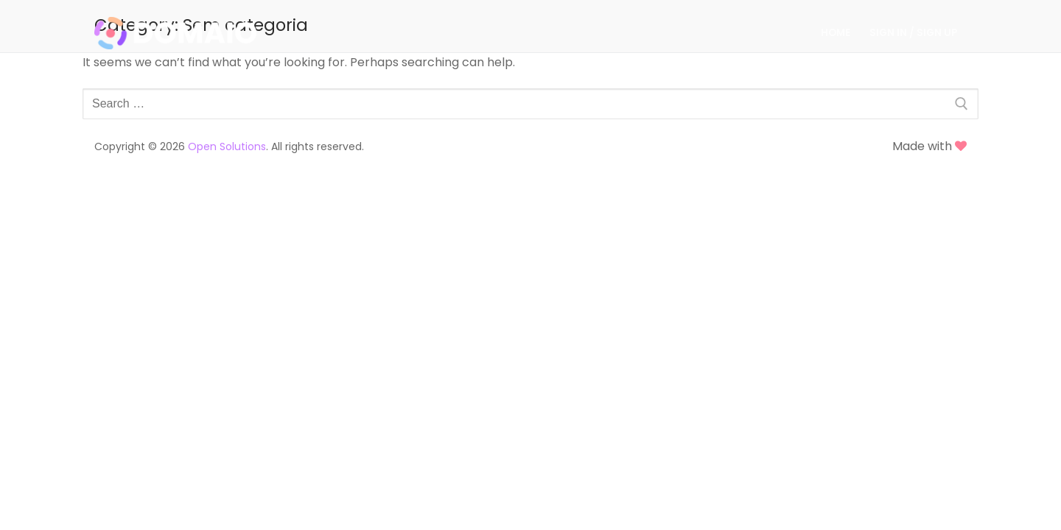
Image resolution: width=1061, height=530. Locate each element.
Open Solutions (227, 146)
